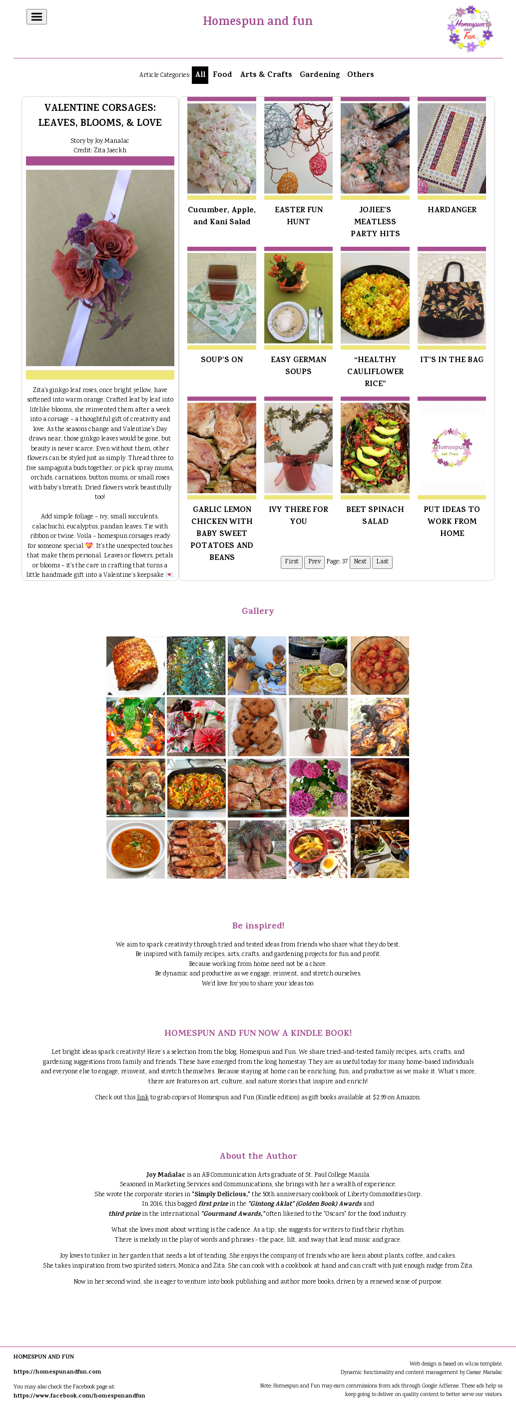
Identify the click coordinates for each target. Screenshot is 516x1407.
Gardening (320, 75)
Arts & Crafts (266, 75)
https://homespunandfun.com (57, 1373)
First (292, 562)
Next (360, 562)
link (143, 1098)
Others (360, 75)
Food (222, 75)
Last (382, 562)
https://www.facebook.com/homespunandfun (79, 1397)
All (200, 75)
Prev (314, 562)
